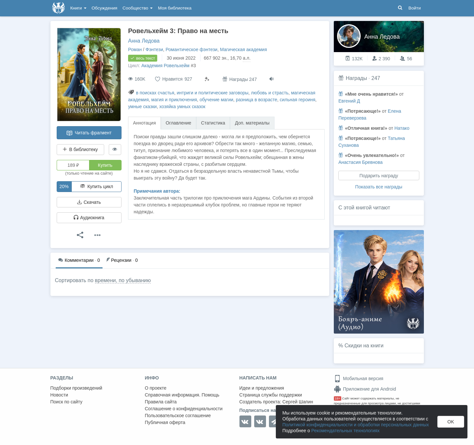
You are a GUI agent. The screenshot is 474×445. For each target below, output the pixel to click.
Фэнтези (154, 49)
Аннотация (144, 123)
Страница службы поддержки (270, 394)
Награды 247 (239, 79)
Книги (78, 8)
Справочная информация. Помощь (182, 394)
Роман (135, 49)
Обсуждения (104, 8)
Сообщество (138, 8)
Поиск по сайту (66, 401)
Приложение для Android (365, 389)
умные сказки (142, 106)
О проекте (155, 388)
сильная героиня (297, 99)
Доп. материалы (252, 123)
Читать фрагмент (88, 133)
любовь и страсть (270, 92)
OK (450, 421)
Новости (59, 394)
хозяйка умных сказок (182, 106)
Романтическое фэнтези (192, 49)
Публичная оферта (165, 422)
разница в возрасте (256, 99)
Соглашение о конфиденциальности (183, 408)
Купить (105, 165)
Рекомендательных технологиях (345, 430)
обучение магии (216, 99)
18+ (337, 398)
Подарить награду (378, 175)
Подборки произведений (76, 388)
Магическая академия (243, 49)
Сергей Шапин (297, 401)
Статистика (213, 123)
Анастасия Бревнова (360, 162)
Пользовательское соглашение (178, 415)
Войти (414, 8)
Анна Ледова (144, 41)
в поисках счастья (155, 92)
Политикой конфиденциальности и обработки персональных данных (355, 424)
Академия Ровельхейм (165, 65)
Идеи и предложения (261, 388)
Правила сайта (161, 401)
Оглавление (178, 123)
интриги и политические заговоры (213, 92)
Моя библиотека (174, 8)
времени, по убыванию (123, 280)
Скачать (89, 202)
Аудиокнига (89, 217)
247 (375, 78)
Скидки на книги (364, 345)
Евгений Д (349, 101)
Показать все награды (378, 186)
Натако (401, 128)
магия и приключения (174, 99)
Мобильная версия (358, 378)
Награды (356, 78)
